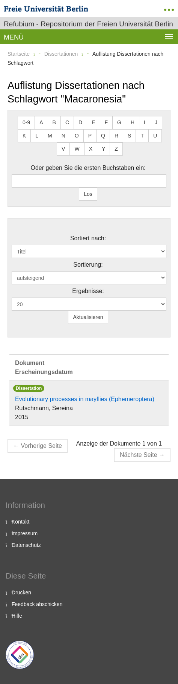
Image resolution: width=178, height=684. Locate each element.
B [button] (54, 122)
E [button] (93, 122)
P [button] (90, 136)
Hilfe (17, 616)
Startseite (19, 54)
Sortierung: (88, 264)
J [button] (156, 122)
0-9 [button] (26, 122)
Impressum (25, 533)
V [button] (63, 149)
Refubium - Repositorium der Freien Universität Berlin (88, 24)
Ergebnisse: (88, 291)
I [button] (144, 122)
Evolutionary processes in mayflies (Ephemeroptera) (84, 399)
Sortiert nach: (88, 238)
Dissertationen (61, 54)
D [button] (80, 122)
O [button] (77, 136)
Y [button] (103, 149)
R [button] (116, 136)
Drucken (21, 592)
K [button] (24, 136)
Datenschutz (26, 545)
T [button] (142, 136)
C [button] (67, 122)
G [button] (119, 122)
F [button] (106, 122)
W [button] (76, 149)
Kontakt (20, 522)
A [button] (41, 122)
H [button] (132, 122)
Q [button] (103, 136)
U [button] (155, 136)
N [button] (63, 136)
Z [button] (116, 149)
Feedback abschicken (37, 604)
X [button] (90, 149)
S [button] (129, 136)
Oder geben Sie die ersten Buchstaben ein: (88, 168)
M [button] (50, 136)
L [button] (36, 136)
